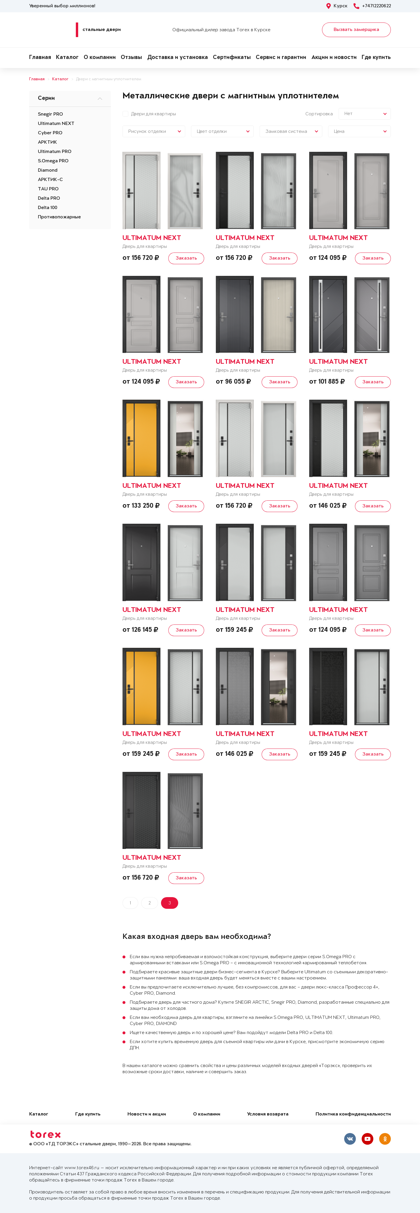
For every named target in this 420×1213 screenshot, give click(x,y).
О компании (100, 58)
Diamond (47, 170)
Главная (40, 58)
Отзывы (131, 58)
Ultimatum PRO (54, 151)
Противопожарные (59, 217)
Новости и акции (146, 1114)
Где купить (376, 58)
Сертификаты (232, 58)
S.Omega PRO (53, 161)
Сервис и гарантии (281, 58)
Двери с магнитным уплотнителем (108, 79)
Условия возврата (267, 1114)
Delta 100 (47, 207)
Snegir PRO (50, 114)
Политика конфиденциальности (353, 1114)
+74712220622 (372, 6)
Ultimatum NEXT (56, 123)
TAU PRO (48, 189)
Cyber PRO (50, 133)
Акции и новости (334, 58)
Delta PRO (49, 198)
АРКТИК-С (50, 179)
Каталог (67, 58)
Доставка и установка (177, 58)
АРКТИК (47, 142)
